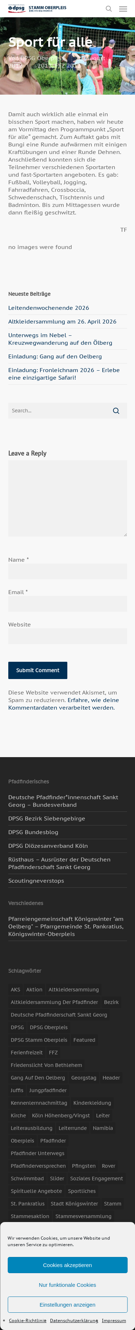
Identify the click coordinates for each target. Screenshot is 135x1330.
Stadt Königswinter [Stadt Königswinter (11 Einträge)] (74, 1203)
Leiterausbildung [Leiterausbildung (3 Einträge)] (32, 1128)
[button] (123, 8)
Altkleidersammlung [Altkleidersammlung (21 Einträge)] (74, 989)
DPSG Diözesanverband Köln (48, 845)
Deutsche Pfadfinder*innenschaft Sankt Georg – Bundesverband (63, 800)
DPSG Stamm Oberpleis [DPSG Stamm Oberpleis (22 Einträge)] (39, 1040)
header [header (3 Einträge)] (111, 1078)
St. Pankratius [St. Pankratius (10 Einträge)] (28, 1203)
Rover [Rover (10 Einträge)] (108, 1166)
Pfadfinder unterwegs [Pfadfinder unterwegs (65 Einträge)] (37, 1153)
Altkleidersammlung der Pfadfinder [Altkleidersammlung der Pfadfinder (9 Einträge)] (54, 1002)
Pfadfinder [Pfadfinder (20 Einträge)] (53, 1140)
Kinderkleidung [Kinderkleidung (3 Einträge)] (92, 1103)
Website (19, 624)
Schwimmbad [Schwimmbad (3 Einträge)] (27, 1178)
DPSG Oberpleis (42, 58)
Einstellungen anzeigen (67, 1305)
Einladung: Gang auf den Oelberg (55, 356)
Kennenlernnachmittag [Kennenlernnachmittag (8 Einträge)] (39, 1103)
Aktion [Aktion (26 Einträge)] (34, 989)
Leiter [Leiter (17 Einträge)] (103, 1115)
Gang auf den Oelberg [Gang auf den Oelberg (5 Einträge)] (38, 1078)
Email (18, 592)
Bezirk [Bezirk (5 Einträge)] (111, 1002)
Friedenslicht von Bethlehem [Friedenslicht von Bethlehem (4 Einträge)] (46, 1065)
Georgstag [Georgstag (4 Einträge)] (83, 1078)
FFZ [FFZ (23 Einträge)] (53, 1052)
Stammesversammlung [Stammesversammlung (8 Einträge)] (83, 1216)
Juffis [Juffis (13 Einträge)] (17, 1090)
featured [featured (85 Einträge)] (84, 1040)
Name (18, 559)
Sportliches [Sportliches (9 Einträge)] (82, 1191)
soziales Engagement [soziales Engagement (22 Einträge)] (96, 1178)
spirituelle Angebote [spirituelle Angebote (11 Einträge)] (36, 1191)
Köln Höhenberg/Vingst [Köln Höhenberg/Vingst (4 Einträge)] (61, 1115)
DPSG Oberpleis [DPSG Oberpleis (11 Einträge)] (49, 1027)
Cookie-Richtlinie (27, 1320)
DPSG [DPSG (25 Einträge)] (17, 1027)
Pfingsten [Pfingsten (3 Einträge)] (84, 1166)
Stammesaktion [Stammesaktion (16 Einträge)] (30, 1216)
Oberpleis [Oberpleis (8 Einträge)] (22, 1140)
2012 (44, 65)
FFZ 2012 (68, 65)
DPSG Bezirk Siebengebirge (46, 818)
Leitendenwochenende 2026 (48, 307)
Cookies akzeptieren (67, 1265)
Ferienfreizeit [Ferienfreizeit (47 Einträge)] (27, 1052)
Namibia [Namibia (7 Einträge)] (103, 1128)
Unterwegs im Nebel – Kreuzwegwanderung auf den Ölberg (60, 338)
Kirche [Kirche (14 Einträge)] (18, 1115)
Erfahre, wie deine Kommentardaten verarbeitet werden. (63, 703)
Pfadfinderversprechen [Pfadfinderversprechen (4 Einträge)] (38, 1166)
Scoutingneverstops (36, 880)
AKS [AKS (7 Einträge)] (15, 989)
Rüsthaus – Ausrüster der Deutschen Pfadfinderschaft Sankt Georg (59, 863)
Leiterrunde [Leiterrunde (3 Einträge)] (73, 1128)
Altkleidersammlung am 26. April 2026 (62, 321)
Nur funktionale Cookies (67, 1285)
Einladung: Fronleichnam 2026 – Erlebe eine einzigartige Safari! (64, 373)
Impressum (114, 1320)
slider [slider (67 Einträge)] (57, 1178)
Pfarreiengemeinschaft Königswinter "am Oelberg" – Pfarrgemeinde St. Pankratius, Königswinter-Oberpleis (65, 926)
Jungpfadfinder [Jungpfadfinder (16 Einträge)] (48, 1090)
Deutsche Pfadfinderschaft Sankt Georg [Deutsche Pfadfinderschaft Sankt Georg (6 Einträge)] (59, 1015)
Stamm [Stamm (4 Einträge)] (112, 1203)
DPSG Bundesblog (33, 832)
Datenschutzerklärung (74, 1320)
